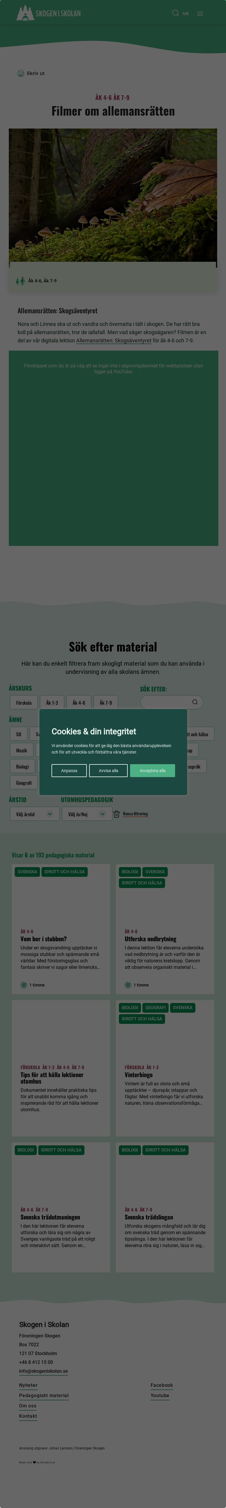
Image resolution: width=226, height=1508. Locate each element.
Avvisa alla (108, 770)
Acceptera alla (153, 770)
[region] (113, 754)
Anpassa (69, 770)
